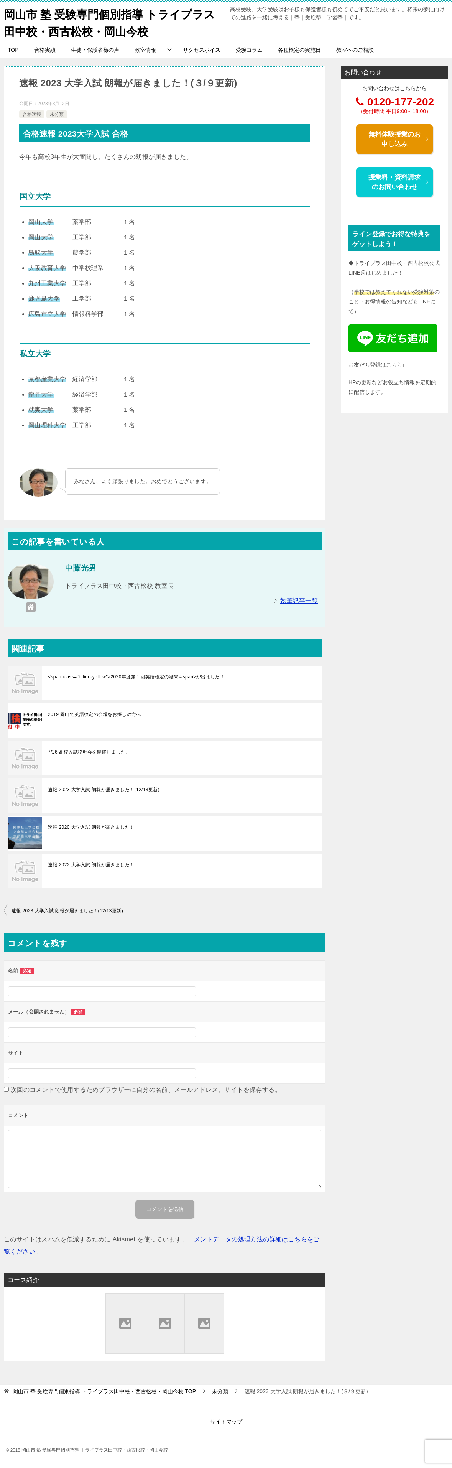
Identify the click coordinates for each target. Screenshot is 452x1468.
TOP (13, 50)
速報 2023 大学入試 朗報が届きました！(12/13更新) (103, 789)
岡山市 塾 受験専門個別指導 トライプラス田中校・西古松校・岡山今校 (113, 22)
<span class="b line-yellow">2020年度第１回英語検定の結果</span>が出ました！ (136, 677)
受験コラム (249, 50)
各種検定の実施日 (299, 50)
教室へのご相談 (355, 50)
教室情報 (145, 50)
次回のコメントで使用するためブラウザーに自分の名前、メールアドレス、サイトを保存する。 (146, 1089)
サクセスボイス (201, 50)
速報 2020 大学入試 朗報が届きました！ (91, 827)
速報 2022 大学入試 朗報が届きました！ (91, 864)
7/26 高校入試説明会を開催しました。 (89, 752)
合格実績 (45, 50)
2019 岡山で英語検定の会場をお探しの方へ (94, 714)
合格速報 (32, 114)
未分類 (57, 114)
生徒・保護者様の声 (95, 50)
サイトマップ (226, 1422)
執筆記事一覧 (299, 600)
